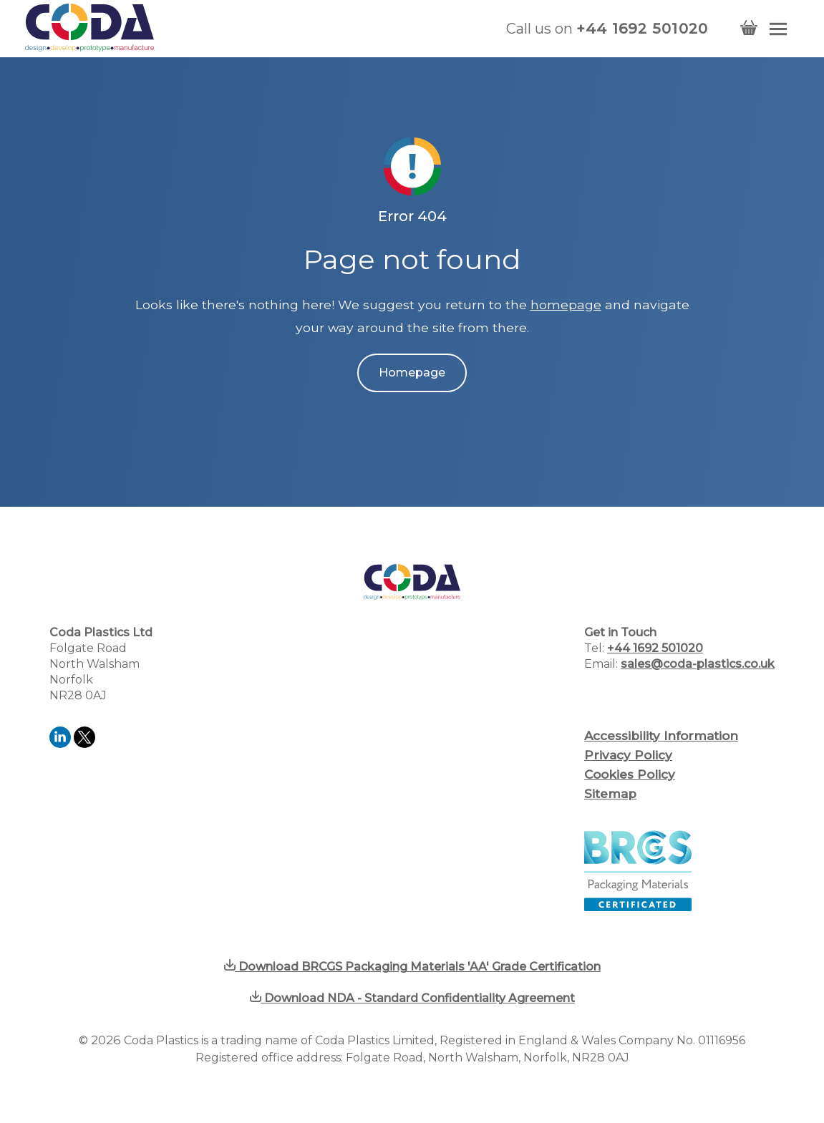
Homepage (412, 372)
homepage (565, 304)
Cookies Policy (629, 774)
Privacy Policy (628, 755)
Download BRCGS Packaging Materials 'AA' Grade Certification (412, 966)
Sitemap (610, 794)
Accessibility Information (661, 736)
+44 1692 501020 (642, 28)
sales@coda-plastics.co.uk (698, 664)
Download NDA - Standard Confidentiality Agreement (412, 998)
